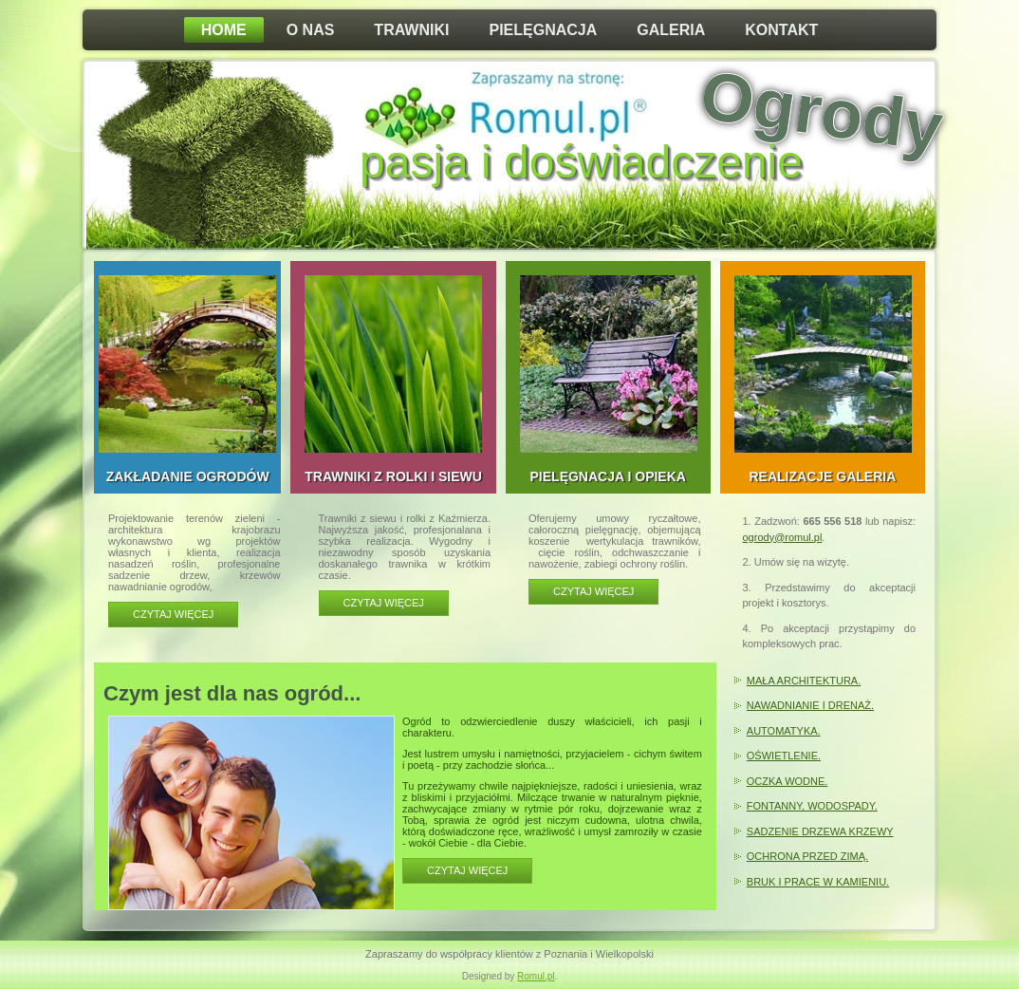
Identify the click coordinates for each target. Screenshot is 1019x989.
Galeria (671, 30)
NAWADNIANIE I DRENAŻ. (810, 705)
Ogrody (821, 111)
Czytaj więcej (173, 614)
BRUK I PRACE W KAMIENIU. (818, 881)
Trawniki (411, 30)
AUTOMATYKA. (784, 731)
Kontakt (781, 30)
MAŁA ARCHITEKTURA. (804, 680)
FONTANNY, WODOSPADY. (812, 806)
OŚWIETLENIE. (784, 755)
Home (224, 30)
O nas (311, 30)
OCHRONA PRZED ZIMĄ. (807, 856)
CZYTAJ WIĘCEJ (467, 870)
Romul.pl (535, 976)
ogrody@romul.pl (783, 537)
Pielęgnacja (543, 30)
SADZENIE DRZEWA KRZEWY (820, 831)
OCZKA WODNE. (787, 781)
